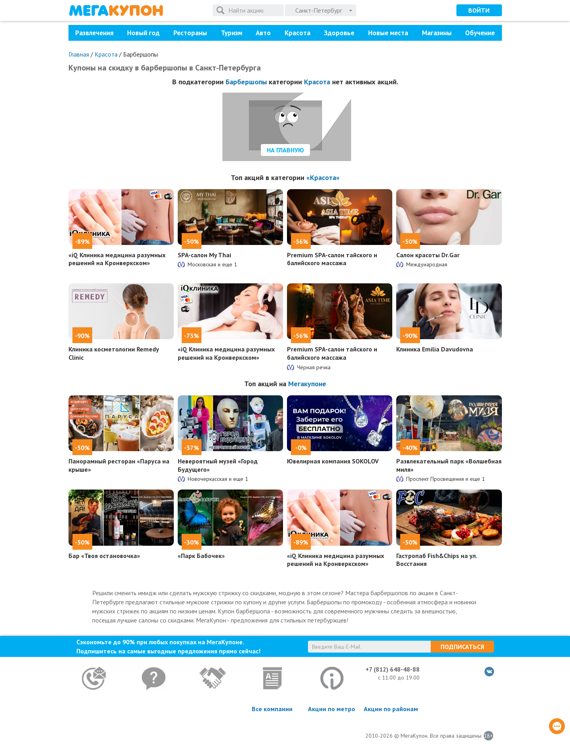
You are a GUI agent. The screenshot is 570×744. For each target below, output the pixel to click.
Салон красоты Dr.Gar (428, 255)
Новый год (143, 32)
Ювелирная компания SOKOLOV (333, 461)
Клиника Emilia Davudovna (434, 349)
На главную (285, 150)
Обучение (480, 32)
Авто (263, 32)
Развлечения (94, 32)
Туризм (231, 32)
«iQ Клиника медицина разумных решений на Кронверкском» (116, 259)
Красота (297, 32)
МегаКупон (115, 10)
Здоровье (339, 32)
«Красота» (323, 177)
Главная (78, 54)
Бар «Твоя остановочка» (104, 556)
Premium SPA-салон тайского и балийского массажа (332, 259)
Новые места (388, 32)
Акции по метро (331, 709)
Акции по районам (391, 709)
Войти (479, 10)
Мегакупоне (307, 383)
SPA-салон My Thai (204, 255)
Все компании (272, 709)
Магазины (437, 32)
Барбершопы (246, 81)
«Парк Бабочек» (201, 556)
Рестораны (190, 32)
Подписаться (462, 647)
